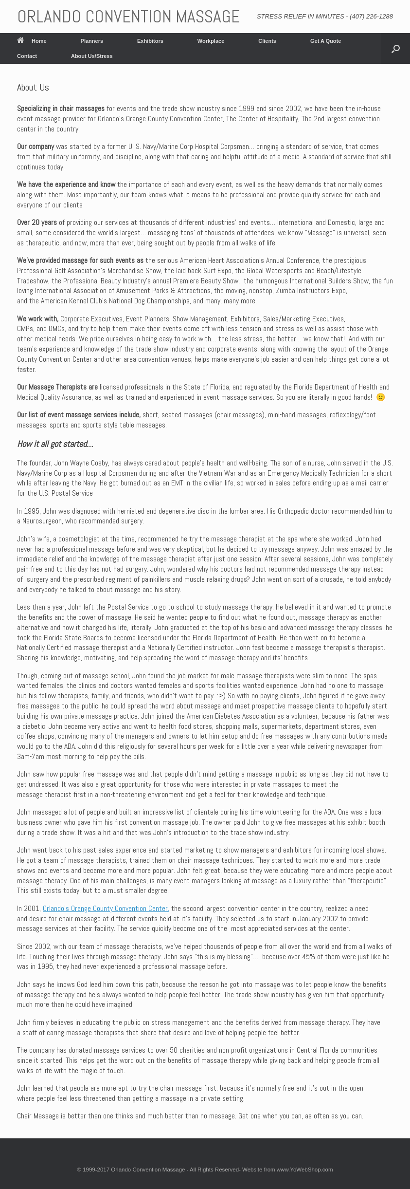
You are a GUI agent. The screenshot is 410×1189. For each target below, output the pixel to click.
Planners (92, 41)
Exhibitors (150, 41)
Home (32, 41)
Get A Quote (325, 41)
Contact (27, 56)
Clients (267, 41)
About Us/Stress (92, 56)
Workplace (210, 41)
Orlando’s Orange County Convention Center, (106, 908)
